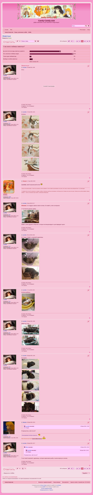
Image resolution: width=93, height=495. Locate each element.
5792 (9, 77)
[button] (69, 41)
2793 (9, 436)
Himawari (25, 181)
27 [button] (79, 41)
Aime (27, 447)
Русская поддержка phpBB (46, 488)
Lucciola (5, 75)
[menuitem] (10, 30)
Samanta (5, 434)
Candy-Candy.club (46, 21)
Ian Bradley (59, 485)
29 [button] (84, 41)
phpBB (43, 486)
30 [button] (87, 41)
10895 (9, 196)
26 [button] (77, 41)
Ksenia (9, 38)
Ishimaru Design (43, 485)
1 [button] (73, 41)
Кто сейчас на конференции (9, 476)
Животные (6, 36)
